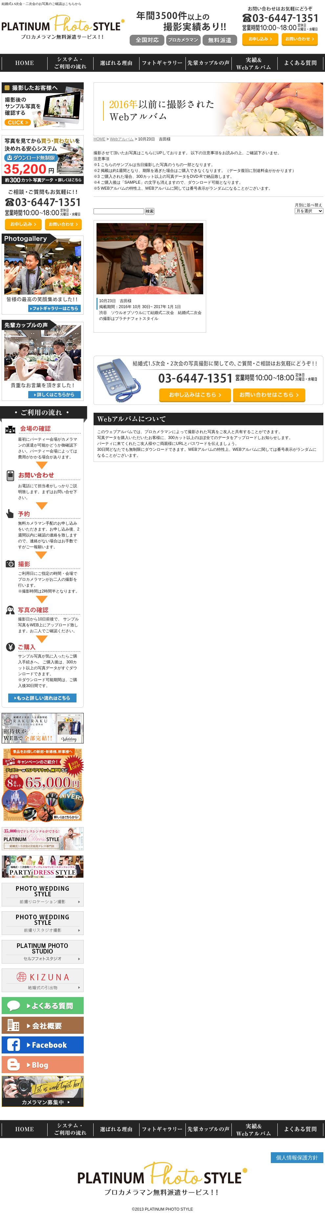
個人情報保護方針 (297, 1157)
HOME (99, 139)
